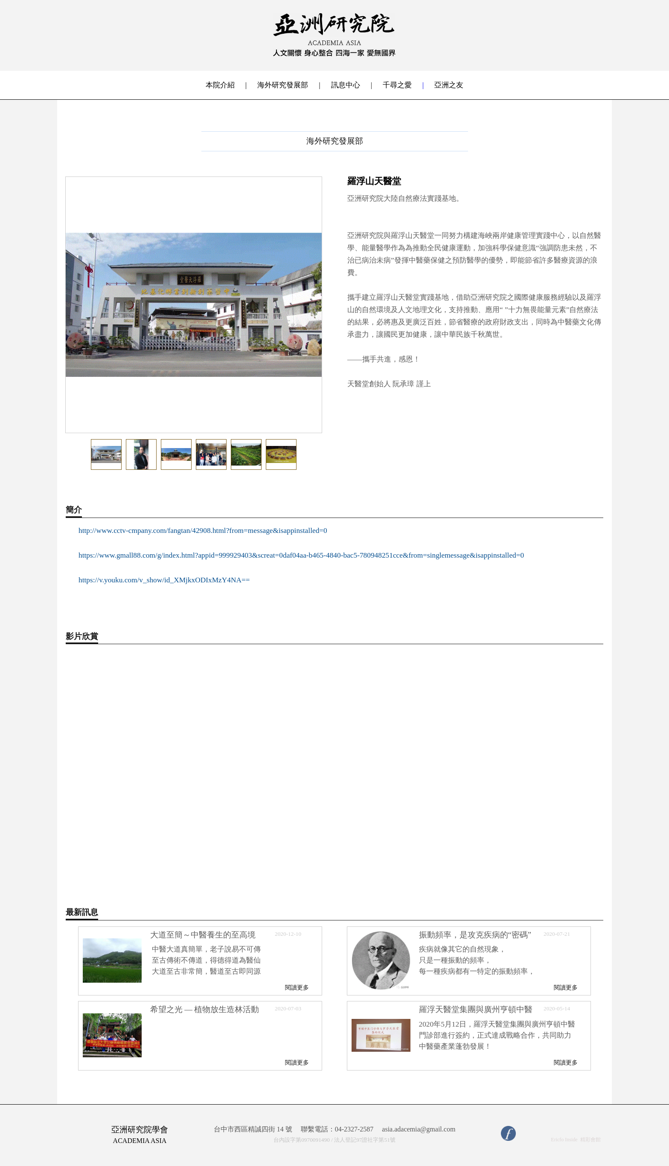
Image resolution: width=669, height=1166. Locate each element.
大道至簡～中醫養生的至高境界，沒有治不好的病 (203, 938)
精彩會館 (590, 1140)
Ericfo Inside (564, 1140)
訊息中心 (345, 85)
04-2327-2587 (354, 1129)
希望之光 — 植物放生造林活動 (204, 1009)
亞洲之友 (448, 85)
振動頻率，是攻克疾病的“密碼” (475, 934)
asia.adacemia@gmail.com (418, 1129)
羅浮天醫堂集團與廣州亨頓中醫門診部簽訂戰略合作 (475, 1013)
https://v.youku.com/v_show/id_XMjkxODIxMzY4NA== (164, 580)
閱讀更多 (297, 987)
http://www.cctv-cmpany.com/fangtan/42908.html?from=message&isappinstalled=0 (203, 531)
